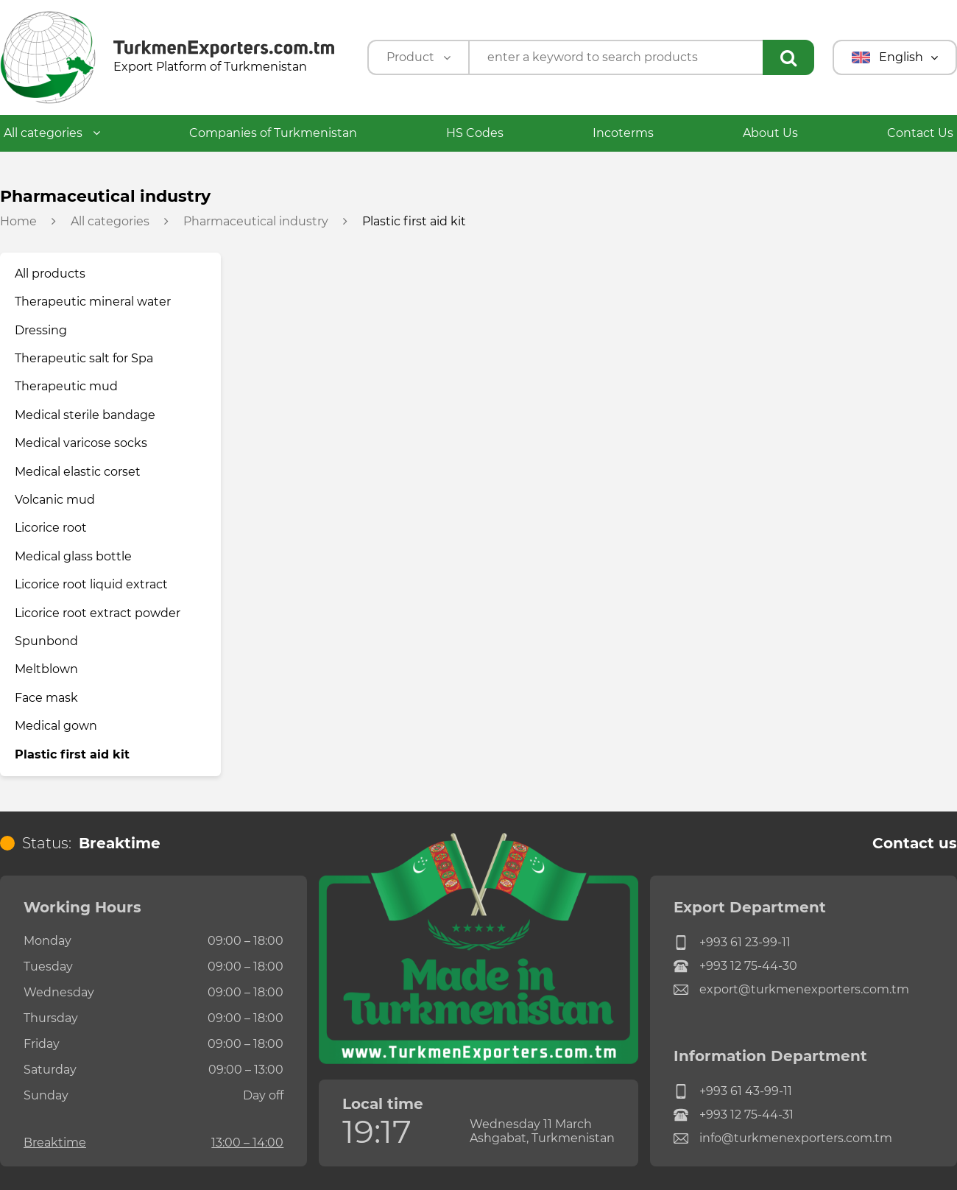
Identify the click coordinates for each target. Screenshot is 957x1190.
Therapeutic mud (66, 386)
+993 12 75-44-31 (734, 1115)
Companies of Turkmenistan (273, 133)
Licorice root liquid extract (91, 584)
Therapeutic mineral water (93, 302)
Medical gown (56, 726)
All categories (52, 133)
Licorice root (51, 528)
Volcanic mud (55, 500)
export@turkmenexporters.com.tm (791, 989)
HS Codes (475, 133)
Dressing (41, 330)
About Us (770, 133)
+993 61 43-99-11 (733, 1091)
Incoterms (623, 133)
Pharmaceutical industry (255, 221)
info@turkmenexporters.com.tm (783, 1138)
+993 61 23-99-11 (732, 942)
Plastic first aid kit (72, 754)
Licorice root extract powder (97, 613)
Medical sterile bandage (85, 415)
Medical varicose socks (81, 443)
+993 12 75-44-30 (735, 966)
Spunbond (46, 641)
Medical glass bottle (73, 556)
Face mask (46, 698)
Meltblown (46, 669)
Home (18, 221)
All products (50, 274)
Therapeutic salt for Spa (84, 358)
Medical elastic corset (78, 472)
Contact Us (920, 133)
